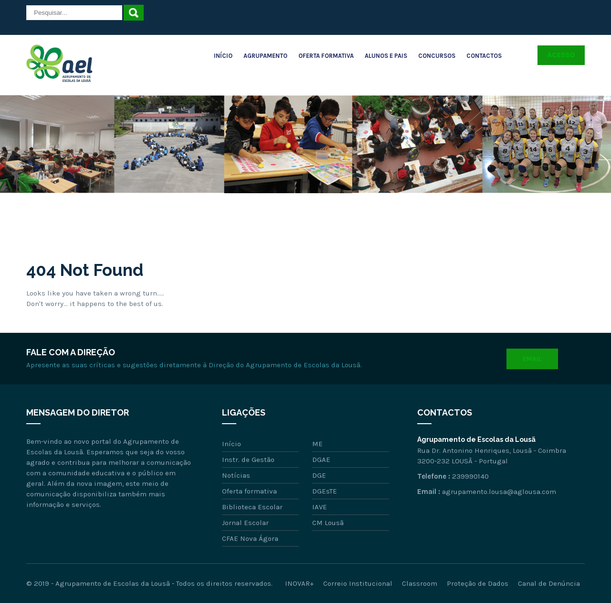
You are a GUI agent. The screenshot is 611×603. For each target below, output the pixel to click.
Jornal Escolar (245, 522)
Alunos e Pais (386, 55)
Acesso (561, 55)
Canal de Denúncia (549, 583)
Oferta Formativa (326, 55)
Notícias (236, 475)
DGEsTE (324, 491)
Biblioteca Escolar (252, 507)
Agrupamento (265, 55)
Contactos (484, 55)
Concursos (436, 55)
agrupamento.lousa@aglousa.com (499, 491)
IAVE (319, 507)
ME (317, 443)
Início (223, 55)
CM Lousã (328, 522)
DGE (319, 475)
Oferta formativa (249, 491)
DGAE (321, 459)
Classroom (419, 583)
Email (532, 359)
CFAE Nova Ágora (250, 538)
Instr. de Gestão (248, 459)
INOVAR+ (299, 583)
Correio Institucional (357, 583)
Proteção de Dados (477, 583)
